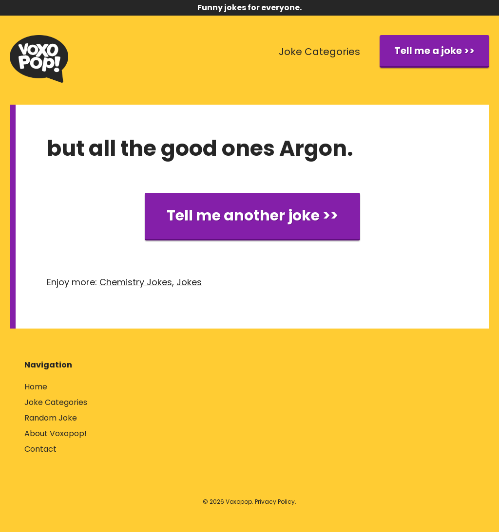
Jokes (189, 282)
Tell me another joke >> (252, 215)
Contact (40, 449)
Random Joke (50, 417)
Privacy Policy (275, 501)
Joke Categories (319, 51)
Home (35, 386)
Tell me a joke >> (434, 50)
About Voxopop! (55, 433)
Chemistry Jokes (135, 282)
